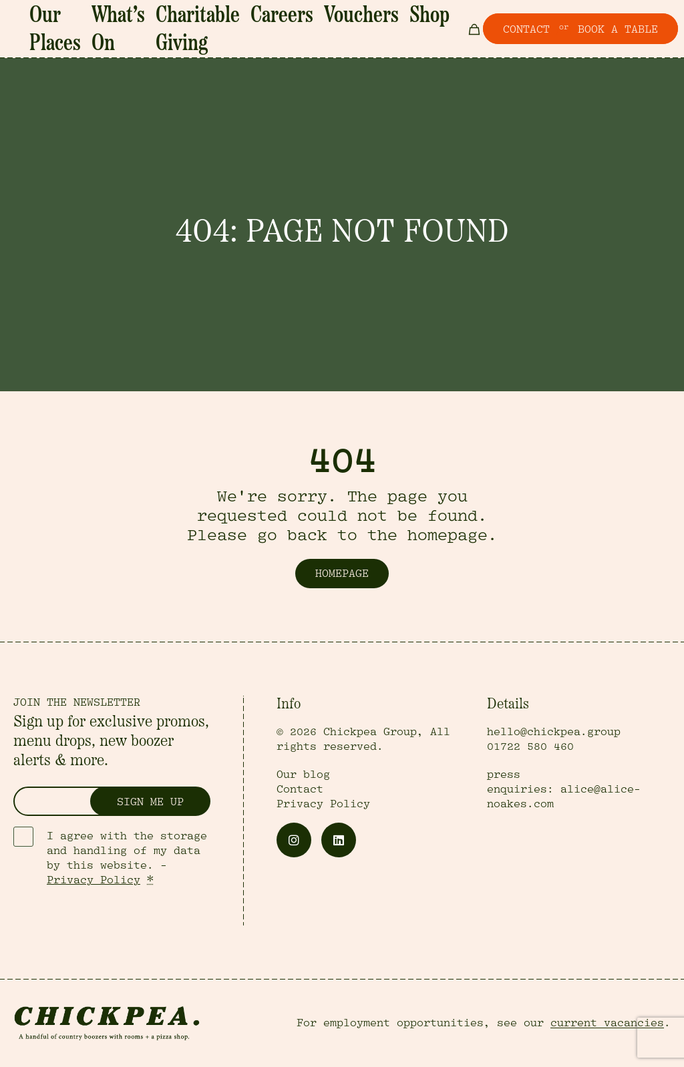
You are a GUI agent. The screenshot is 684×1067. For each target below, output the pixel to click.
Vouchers (363, 20)
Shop (409, 20)
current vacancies (607, 1023)
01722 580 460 (530, 746)
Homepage (342, 574)
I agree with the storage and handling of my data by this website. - (127, 858)
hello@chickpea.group (554, 732)
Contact (300, 789)
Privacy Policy (93, 880)
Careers (312, 20)
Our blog (303, 775)
